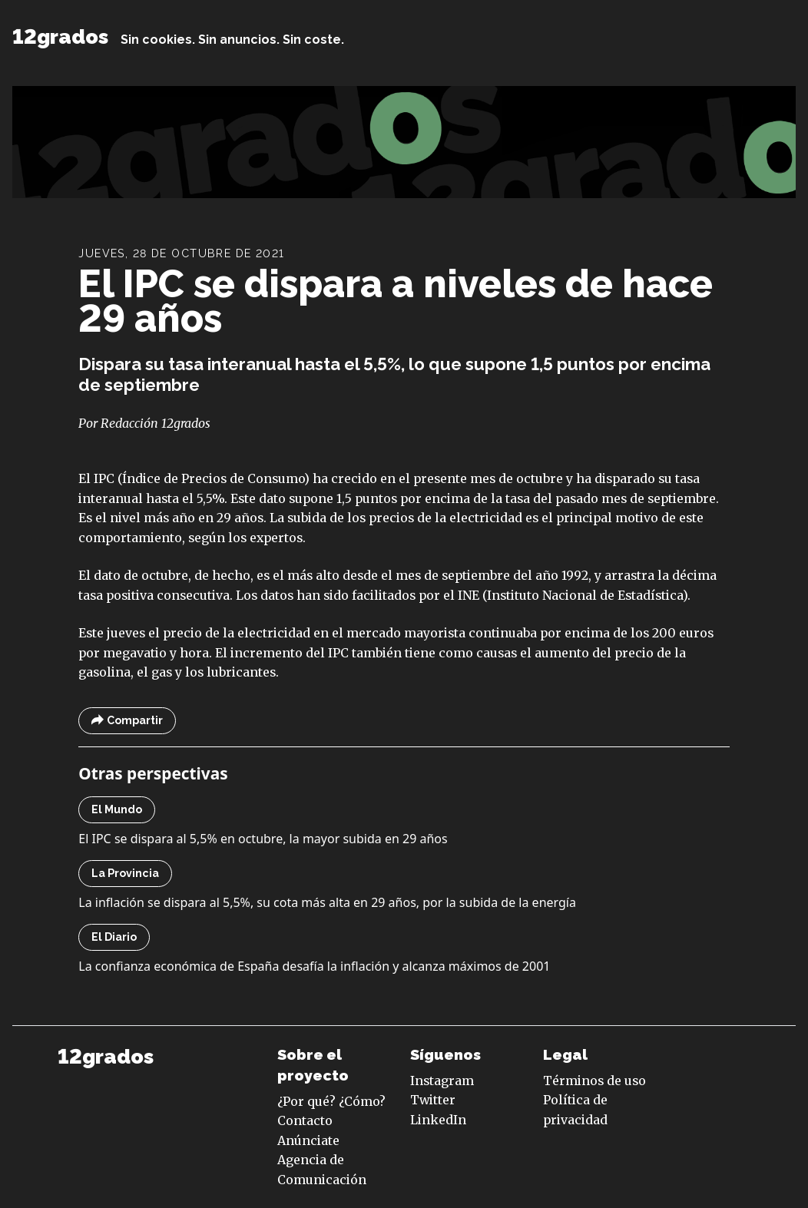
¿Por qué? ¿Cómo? (331, 1101)
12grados (60, 36)
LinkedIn (438, 1119)
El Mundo (116, 809)
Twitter (432, 1099)
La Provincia (125, 873)
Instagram (442, 1080)
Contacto (305, 1120)
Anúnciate (308, 1140)
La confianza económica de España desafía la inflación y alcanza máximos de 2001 (314, 966)
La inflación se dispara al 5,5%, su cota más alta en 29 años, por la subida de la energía (327, 902)
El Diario (114, 937)
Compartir (127, 720)
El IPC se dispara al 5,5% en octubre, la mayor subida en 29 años (262, 838)
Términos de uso (594, 1080)
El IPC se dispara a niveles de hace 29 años (395, 301)
